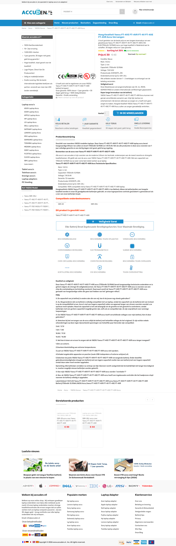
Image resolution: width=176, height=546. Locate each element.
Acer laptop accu (73, 526)
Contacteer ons (141, 526)
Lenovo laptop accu (74, 505)
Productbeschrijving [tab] (65, 137)
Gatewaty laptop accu (75, 519)
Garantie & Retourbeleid (144, 508)
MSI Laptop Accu (30, 136)
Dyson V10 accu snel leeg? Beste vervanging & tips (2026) (129, 476)
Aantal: (101, 113)
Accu (30, 28)
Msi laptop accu (73, 515)
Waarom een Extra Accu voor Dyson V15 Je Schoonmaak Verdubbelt (87, 476)
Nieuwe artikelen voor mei (143, 1)
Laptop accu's (28, 104)
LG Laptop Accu (30, 122)
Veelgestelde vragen (143, 512)
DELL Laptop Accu (31, 126)
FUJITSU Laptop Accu (32, 154)
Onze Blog (113, 23)
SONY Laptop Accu (31, 150)
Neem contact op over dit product (70, 98)
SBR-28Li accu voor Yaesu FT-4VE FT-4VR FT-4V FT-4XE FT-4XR (92, 421)
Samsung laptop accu (75, 512)
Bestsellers (86, 23)
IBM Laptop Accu (30, 161)
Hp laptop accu (73, 501)
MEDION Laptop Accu (32, 147)
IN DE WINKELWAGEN (130, 113)
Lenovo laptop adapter (110, 522)
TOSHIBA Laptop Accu (32, 143)
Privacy (138, 519)
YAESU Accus (39, 28)
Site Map (138, 529)
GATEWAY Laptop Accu (33, 129)
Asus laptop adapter (109, 512)
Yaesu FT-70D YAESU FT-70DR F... (37, 207)
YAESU (107, 62)
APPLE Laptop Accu (32, 115)
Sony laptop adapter (109, 526)
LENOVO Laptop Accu (32, 133)
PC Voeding (27, 182)
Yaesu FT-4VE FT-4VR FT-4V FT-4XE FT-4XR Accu (66, 28)
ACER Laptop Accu (31, 112)
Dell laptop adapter (108, 508)
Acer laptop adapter (109, 501)
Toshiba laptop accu (75, 529)
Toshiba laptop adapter (110, 529)
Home (57, 23)
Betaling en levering (143, 505)
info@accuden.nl (148, 23)
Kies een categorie (34, 23)
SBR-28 (61, 204)
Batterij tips (139, 515)
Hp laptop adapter (108, 519)
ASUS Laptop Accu (31, 108)
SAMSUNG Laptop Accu (33, 140)
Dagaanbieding (99, 23)
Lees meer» (28, 164)
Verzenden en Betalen (123, 1)
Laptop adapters (29, 179)
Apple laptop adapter (109, 505)
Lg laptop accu (73, 522)
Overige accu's (28, 176)
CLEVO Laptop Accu (32, 157)
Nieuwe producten (70, 23)
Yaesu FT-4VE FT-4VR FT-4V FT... (36, 200)
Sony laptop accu (74, 508)
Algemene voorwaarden (144, 522)
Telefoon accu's (29, 172)
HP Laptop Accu (30, 119)
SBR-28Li (123, 76)
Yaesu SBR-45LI (30, 196)
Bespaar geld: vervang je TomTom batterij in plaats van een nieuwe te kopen (42, 476)
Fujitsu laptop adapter (109, 515)
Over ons (110, 1)
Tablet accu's (28, 169)
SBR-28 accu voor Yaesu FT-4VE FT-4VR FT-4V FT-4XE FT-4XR (67, 421)
